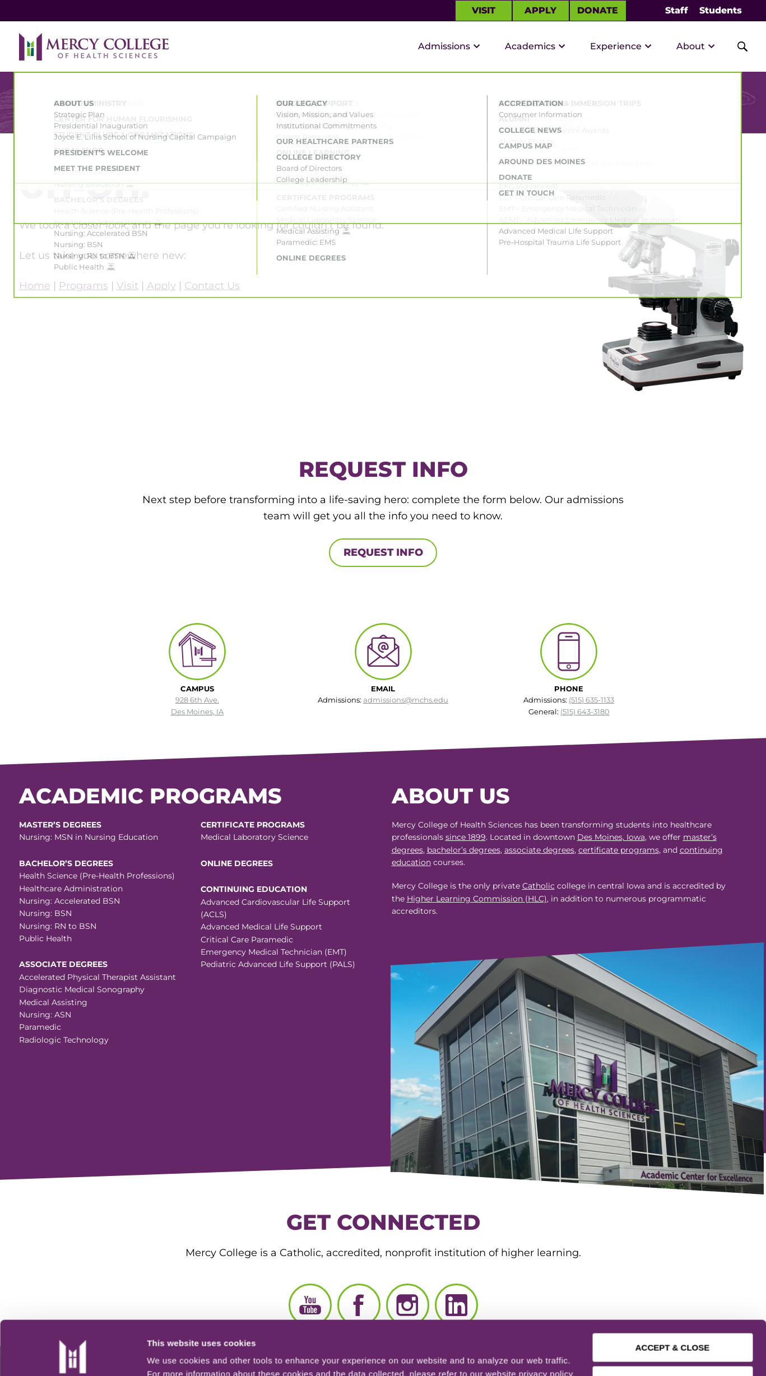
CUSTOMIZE (673, 1329)
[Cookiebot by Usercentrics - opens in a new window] (72, 1354)
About (690, 46)
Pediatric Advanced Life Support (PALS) (278, 964)
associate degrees (539, 850)
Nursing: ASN (45, 1015)
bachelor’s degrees (463, 850)
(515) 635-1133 (591, 699)
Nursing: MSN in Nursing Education (88, 837)
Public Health (45, 938)
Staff (676, 10)
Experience (616, 46)
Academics (530, 46)
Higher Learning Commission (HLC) (477, 899)
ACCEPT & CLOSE (672, 1296)
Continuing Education (254, 889)
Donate (597, 10)
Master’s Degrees (60, 825)
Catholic (538, 886)
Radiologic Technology (64, 1040)
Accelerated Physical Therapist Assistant (97, 977)
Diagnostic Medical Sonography (82, 989)
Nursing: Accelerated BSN (69, 901)
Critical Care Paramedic (247, 940)
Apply (540, 10)
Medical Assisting (53, 1002)
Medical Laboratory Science (254, 837)
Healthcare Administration (71, 889)
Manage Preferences (188, 1354)
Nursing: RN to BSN (57, 926)
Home (34, 286)
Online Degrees (237, 863)
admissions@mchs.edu (405, 699)
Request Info (383, 552)
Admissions (444, 46)
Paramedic (40, 1027)
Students (720, 10)
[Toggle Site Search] (736, 46)
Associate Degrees (63, 964)
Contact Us (212, 286)
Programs (83, 286)
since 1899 (465, 837)
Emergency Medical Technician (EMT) (274, 952)
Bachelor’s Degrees (66, 863)
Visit (483, 10)
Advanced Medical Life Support (261, 927)
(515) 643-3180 (585, 711)
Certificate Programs (253, 825)
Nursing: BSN (45, 913)
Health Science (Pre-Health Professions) (97, 876)
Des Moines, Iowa (611, 837)
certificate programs (618, 850)
